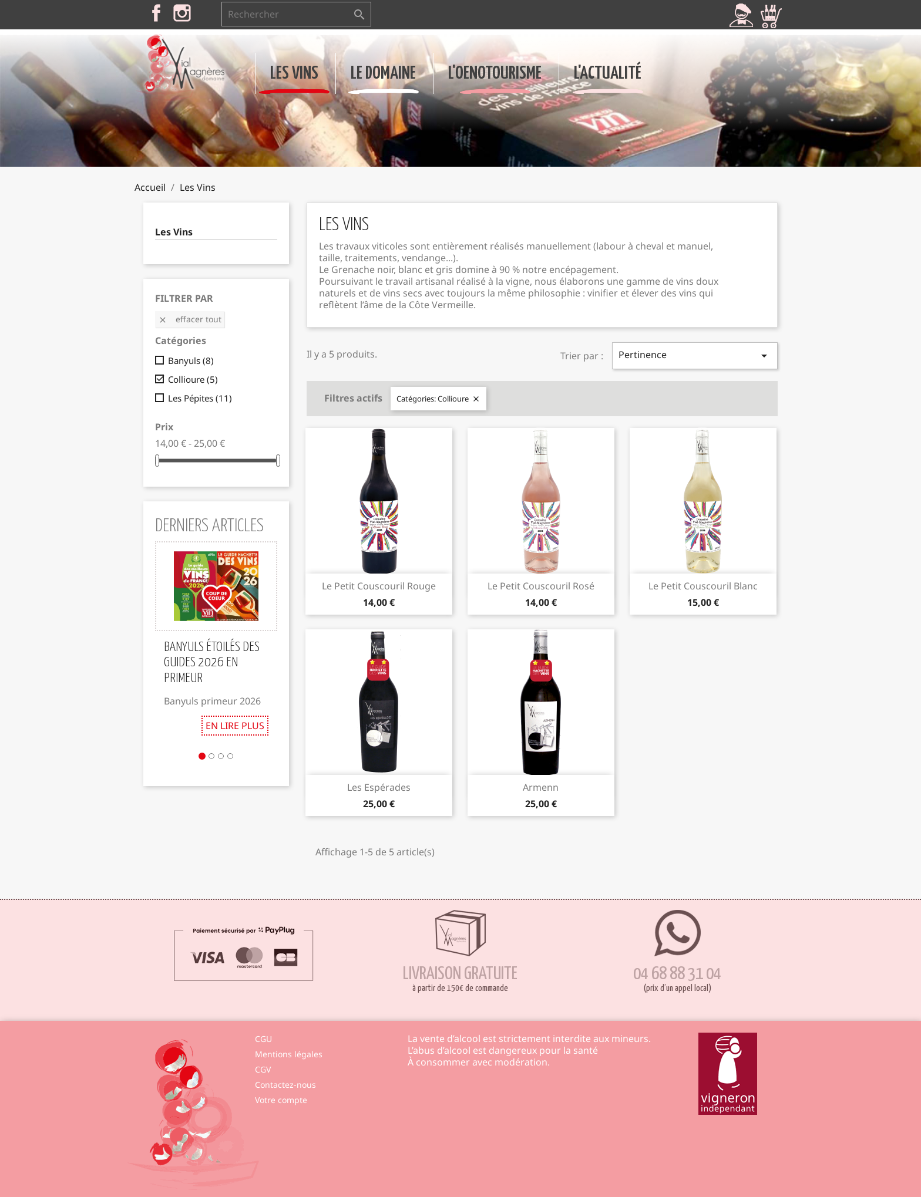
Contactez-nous (285, 1084)
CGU (263, 1038)
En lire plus (235, 725)
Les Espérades (379, 787)
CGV (263, 1069)
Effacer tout (189, 319)
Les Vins (294, 73)
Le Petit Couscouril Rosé (541, 585)
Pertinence (695, 355)
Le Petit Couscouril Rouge (379, 585)
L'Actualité (607, 73)
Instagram (182, 13)
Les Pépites (200, 398)
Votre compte (281, 1099)
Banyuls (191, 360)
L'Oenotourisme (495, 73)
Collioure (193, 379)
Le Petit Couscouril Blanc (703, 585)
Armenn (541, 787)
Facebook (156, 13)
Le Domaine (383, 73)
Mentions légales (288, 1054)
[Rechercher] (296, 14)
